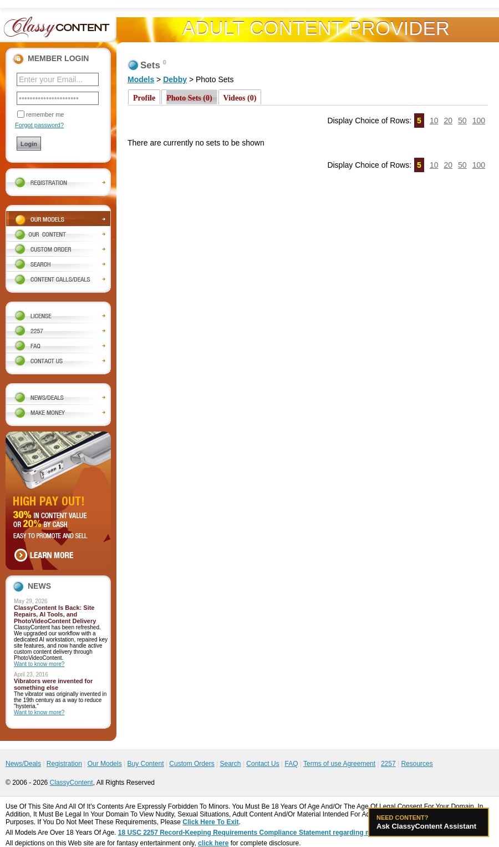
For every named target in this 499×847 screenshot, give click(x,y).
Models (141, 79)
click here (213, 843)
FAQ (291, 764)
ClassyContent (71, 782)
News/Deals (23, 764)
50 (462, 120)
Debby (175, 79)
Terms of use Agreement (339, 764)
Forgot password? (39, 125)
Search (230, 764)
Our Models (105, 764)
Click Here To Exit (210, 822)
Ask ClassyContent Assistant (428, 822)
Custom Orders (191, 764)
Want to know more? (39, 664)
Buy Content (145, 764)
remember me (45, 114)
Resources (416, 764)
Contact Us (262, 764)
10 (434, 120)
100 (478, 120)
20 (448, 120)
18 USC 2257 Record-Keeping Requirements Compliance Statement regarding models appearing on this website (295, 832)
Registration (64, 764)
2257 (388, 764)
